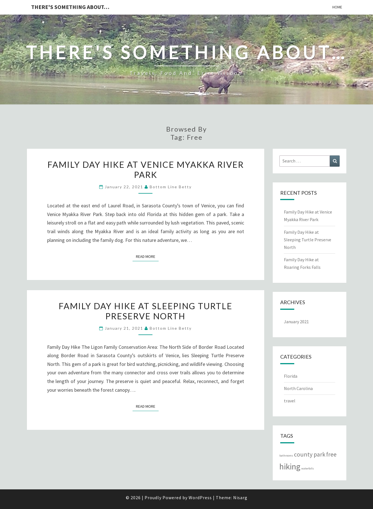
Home (337, 7)
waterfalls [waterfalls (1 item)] (307, 468)
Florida (290, 376)
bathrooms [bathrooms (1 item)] (286, 455)
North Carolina (298, 388)
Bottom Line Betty (171, 186)
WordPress (200, 497)
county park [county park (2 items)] (309, 454)
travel (289, 400)
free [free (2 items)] (331, 454)
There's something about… (70, 6)
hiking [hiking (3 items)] (289, 466)
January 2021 (296, 321)
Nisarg (240, 497)
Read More (147, 256)
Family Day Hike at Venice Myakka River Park (145, 169)
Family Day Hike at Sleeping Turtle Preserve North (145, 311)
